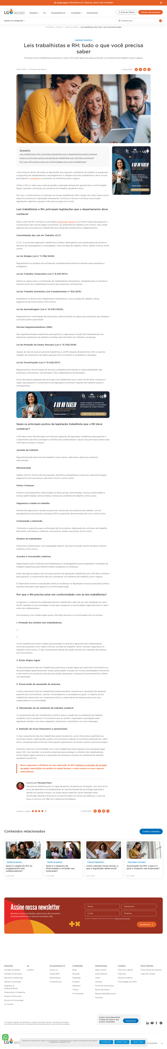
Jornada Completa (12, 970)
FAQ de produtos (125, 978)
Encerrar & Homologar (14, 1000)
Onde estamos (101, 974)
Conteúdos (76, 13)
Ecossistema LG (59, 13)
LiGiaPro (30, 970)
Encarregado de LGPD (127, 982)
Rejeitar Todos (122, 1042)
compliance (35, 178)
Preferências (106, 1042)
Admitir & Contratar (12, 982)
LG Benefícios (56, 982)
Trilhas (75, 990)
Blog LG (60, 27)
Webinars (76, 986)
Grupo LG (54, 970)
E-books (75, 982)
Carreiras (99, 997)
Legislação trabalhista (83, 40)
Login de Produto (148, 974)
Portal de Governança (104, 986)
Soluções (34, 13)
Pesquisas (76, 978)
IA (45, 13)
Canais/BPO (55, 974)
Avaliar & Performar (12, 996)
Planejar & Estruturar (13, 974)
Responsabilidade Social (105, 994)
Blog (74, 970)
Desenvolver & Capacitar (14, 992)
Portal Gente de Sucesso (151, 970)
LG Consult (8, 1004)
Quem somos (100, 970)
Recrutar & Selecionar (13, 978)
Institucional (93, 13)
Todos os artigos (71, 27)
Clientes (98, 982)
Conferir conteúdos (151, 831)
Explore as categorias (14, 21)
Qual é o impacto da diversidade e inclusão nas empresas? (60, 868)
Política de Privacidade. (122, 918)
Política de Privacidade (149, 1043)
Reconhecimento (102, 990)
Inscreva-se (146, 925)
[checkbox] (85, 918)
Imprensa (122, 974)
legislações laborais (66, 222)
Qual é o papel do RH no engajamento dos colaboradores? (19, 868)
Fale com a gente (125, 970)
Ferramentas (78, 994)
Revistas (76, 974)
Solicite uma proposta (150, 12)
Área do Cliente (127, 12)
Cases (97, 978)
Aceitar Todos (138, 1042)
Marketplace (55, 978)
